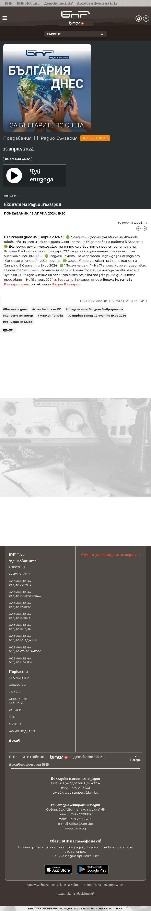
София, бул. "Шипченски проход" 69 (75, 809)
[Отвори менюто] (4, 18)
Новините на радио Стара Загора (25, 649)
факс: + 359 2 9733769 (75, 819)
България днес (17, 159)
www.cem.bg (75, 828)
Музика (15, 724)
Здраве (14, 692)
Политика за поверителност (104, 885)
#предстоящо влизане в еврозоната (94, 309)
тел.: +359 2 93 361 (75, 788)
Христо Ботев (20, 574)
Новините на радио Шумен (20, 660)
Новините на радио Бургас (20, 605)
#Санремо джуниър (18, 315)
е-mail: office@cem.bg (75, 824)
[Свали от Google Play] (93, 869)
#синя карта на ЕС (46, 309)
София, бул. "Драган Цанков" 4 (75, 783)
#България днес (15, 309)
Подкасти (18, 671)
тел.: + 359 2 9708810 (75, 814)
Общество (17, 684)
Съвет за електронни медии (111, 554)
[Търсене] (102, 34)
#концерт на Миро (17, 322)
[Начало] (75, 14)
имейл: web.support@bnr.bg (76, 792)
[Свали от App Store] (58, 869)
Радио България (59, 138)
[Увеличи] (138, 228)
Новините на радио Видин (20, 627)
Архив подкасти (22, 731)
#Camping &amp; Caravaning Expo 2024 (96, 315)
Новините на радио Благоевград (25, 594)
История (16, 710)
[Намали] (144, 228)
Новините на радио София (20, 583)
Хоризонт (17, 567)
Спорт (14, 717)
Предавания (17, 138)
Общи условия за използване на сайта (52, 885)
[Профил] (146, 18)
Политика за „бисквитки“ (75, 893)
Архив (14, 740)
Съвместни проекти (18, 701)
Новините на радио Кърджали (23, 638)
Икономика (19, 677)
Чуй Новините (23, 561)
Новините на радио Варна (20, 616)
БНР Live (17, 554)
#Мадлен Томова (50, 315)
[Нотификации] (138, 18)
